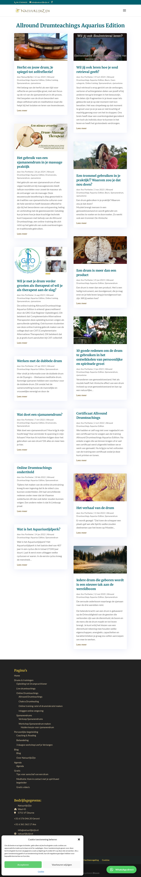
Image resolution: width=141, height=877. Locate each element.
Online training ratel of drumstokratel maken (41, 706)
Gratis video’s (23, 787)
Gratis (17, 770)
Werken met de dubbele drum (39, 361)
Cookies (41, 871)
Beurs (107, 80)
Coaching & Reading (26, 735)
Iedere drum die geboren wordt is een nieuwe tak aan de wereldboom (100, 584)
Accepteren (23, 864)
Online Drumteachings (27, 693)
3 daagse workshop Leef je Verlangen (34, 744)
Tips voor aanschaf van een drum (32, 774)
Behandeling (22, 740)
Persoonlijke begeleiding (26, 732)
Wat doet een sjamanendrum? (39, 415)
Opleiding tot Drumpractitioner (31, 683)
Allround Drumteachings (30, 696)
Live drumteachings (26, 688)
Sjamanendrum (23, 83)
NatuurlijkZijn (27, 77)
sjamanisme (36, 83)
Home (17, 675)
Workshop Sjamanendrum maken (35, 723)
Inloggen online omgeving (31, 710)
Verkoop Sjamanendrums (31, 719)
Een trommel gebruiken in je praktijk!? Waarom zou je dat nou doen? (98, 180)
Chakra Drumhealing (29, 701)
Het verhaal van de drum (95, 508)
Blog (16, 749)
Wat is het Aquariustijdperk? (38, 529)
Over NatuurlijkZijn (26, 757)
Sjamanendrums (24, 715)
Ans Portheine (27, 172)
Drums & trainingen (23, 680)
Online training (51, 80)
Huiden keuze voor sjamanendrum (37, 727)
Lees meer (22, 110)
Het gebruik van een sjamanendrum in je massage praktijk (39, 162)
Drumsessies (50, 175)
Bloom (96, 873)
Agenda (18, 762)
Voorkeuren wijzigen (62, 864)
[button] (78, 839)
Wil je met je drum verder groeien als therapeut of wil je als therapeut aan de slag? (40, 285)
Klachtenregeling (91, 860)
